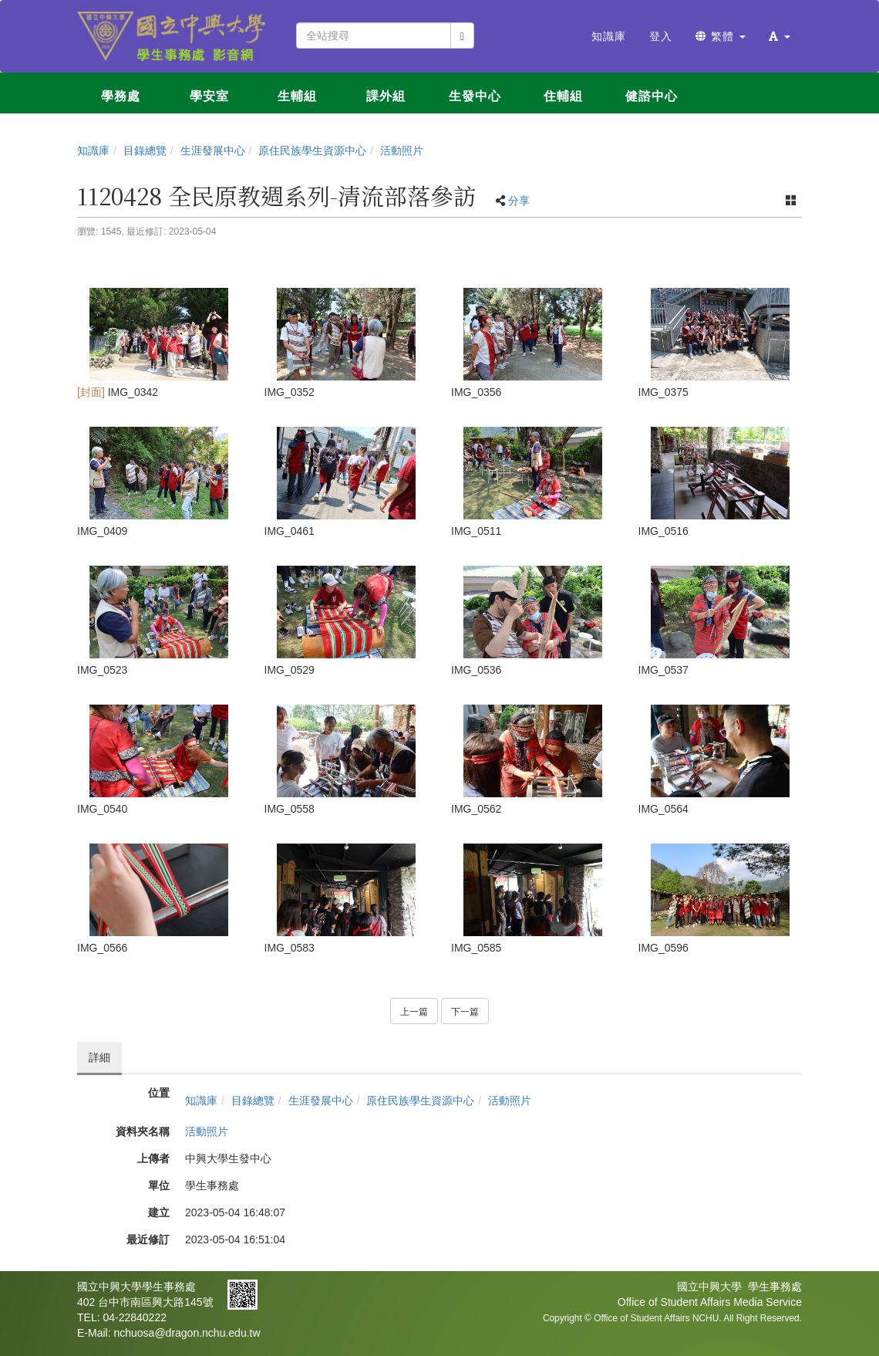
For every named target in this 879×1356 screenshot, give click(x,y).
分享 (519, 200)
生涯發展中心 (212, 150)
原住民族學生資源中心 (312, 150)
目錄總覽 (145, 150)
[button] (779, 36)
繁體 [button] (720, 36)
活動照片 (401, 150)
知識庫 (93, 150)
